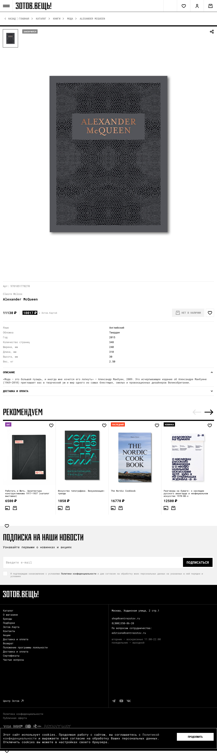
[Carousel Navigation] (203, 412)
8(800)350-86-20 (123, 623)
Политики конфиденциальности (78, 573)
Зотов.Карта (11, 627)
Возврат (8, 643)
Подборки (9, 623)
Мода (70, 18)
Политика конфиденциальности (23, 714)
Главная (24, 18)
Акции (6, 635)
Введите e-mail (19, 562)
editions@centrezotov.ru (129, 633)
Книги (56, 18)
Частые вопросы (13, 659)
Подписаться (198, 562)
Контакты (9, 631)
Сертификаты (11, 655)
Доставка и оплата (15, 639)
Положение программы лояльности (25, 647)
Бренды (7, 618)
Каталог (41, 18)
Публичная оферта (15, 718)
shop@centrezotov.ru (126, 618)
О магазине (10, 614)
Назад (12, 18)
